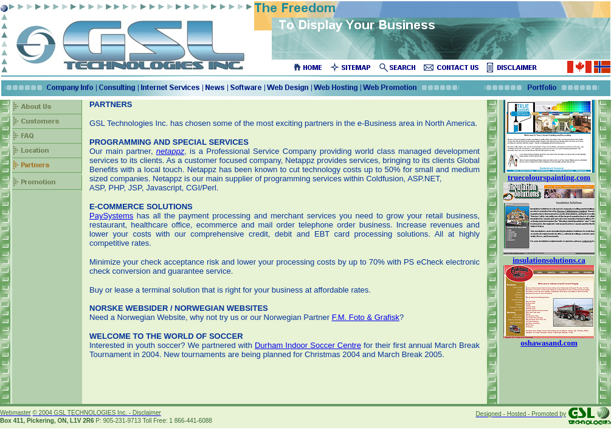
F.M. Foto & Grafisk (365, 317)
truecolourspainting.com (549, 177)
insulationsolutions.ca (549, 260)
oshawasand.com (549, 342)
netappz (170, 151)
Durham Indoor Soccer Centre (308, 345)
